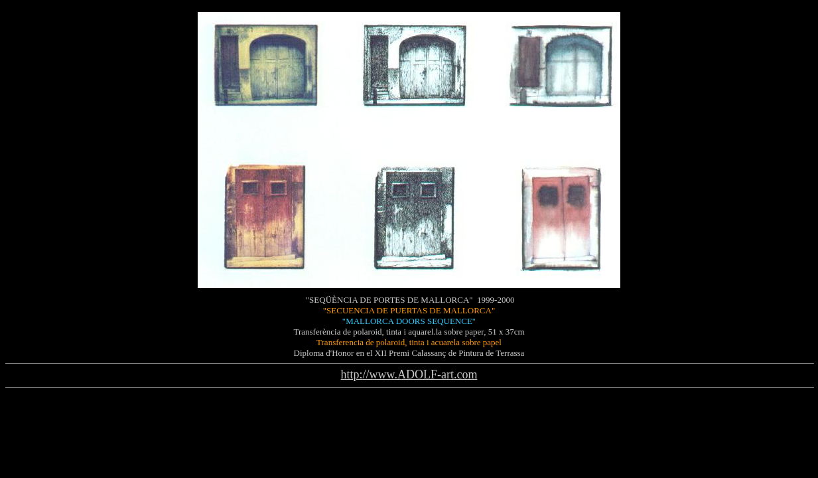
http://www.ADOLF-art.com (409, 374)
